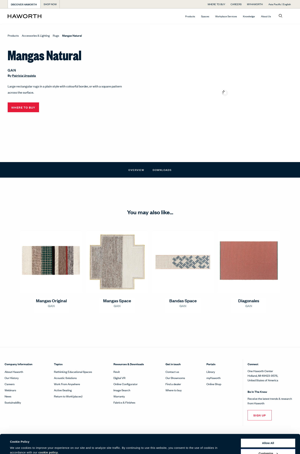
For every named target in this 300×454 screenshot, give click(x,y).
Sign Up (259, 415)
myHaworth (213, 378)
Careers (10, 384)
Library (210, 372)
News (8, 396)
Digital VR (119, 378)
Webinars (10, 390)
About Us (266, 16)
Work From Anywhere (67, 384)
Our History (12, 378)
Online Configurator (125, 384)
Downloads (162, 170)
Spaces (205, 16)
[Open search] (280, 15)
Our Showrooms (175, 378)
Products (190, 16)
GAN (12, 70)
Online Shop (213, 384)
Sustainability (13, 402)
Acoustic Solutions (65, 378)
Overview (136, 170)
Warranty (119, 396)
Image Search (121, 390)
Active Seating (63, 390)
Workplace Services (226, 16)
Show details (19, 446)
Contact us (172, 372)
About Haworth (14, 372)
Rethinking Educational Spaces (73, 372)
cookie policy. (48, 436)
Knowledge (249, 16)
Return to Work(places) (68, 396)
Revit (116, 372)
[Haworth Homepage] (36, 16)
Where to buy (173, 390)
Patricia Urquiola (24, 75)
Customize (268, 436)
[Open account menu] (288, 15)
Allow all (268, 426)
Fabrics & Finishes (124, 402)
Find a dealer (173, 384)
